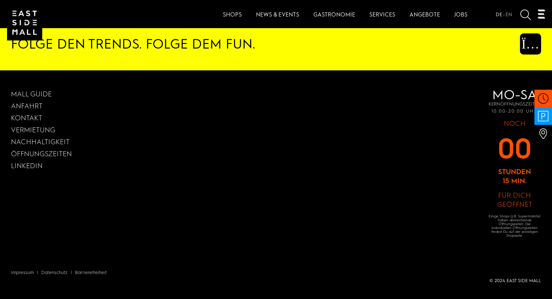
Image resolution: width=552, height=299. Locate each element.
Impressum (22, 272)
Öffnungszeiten (41, 154)
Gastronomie (334, 14)
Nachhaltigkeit (40, 142)
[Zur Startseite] (24, 22)
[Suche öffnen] (525, 16)
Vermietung (33, 130)
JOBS (461, 14)
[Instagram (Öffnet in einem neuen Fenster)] (525, 47)
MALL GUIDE (31, 94)
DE (499, 15)
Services (382, 14)
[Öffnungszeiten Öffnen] (543, 102)
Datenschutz (54, 272)
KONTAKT (26, 118)
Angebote (424, 14)
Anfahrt (27, 106)
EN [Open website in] (509, 15)
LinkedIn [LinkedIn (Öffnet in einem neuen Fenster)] (27, 165)
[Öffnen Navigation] (541, 15)
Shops (232, 14)
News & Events (277, 14)
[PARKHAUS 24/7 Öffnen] (543, 120)
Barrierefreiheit (91, 272)
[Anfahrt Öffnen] (543, 137)
